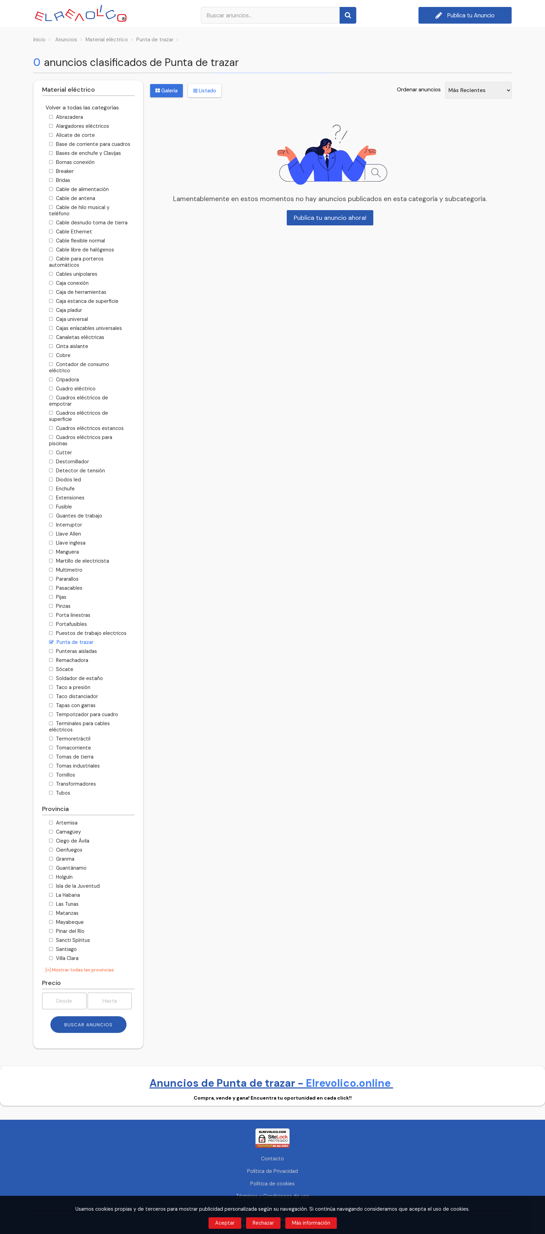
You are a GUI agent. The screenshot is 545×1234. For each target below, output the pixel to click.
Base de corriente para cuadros (89, 144)
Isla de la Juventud (74, 886)
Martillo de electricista (79, 561)
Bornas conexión (72, 162)
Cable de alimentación (79, 189)
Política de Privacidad (272, 1171)
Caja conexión (69, 283)
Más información (311, 1223)
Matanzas (64, 913)
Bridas (59, 180)
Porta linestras (69, 615)
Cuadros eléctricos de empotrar (78, 401)
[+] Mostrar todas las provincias (80, 970)
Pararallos (64, 579)
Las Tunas (64, 904)
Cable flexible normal (77, 241)
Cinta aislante (68, 346)
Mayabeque (66, 922)
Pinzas (60, 606)
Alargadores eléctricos (79, 126)
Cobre (60, 355)
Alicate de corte (72, 135)
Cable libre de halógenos (81, 250)
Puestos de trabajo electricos (88, 633)
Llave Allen (65, 534)
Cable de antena (72, 198)
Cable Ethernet (70, 232)
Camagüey (65, 832)
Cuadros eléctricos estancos (86, 428)
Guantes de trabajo (75, 516)
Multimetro (65, 570)
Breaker (61, 171)
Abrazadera (66, 117)
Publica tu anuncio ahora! (330, 218)
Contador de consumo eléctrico (79, 367)
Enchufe (62, 489)
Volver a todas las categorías (82, 107)
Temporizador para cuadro (83, 714)
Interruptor (65, 525)
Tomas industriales (74, 766)
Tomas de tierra (71, 757)
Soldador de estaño (76, 678)
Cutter (60, 452)
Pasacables (65, 588)
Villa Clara (64, 958)
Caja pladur (65, 310)
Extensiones (66, 498)
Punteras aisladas (73, 651)
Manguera (64, 552)
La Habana (64, 895)
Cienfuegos (65, 850)
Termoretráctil (69, 739)
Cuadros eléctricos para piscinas (80, 440)
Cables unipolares (73, 274)
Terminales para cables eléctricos (79, 726)
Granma (61, 859)
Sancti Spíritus (69, 940)
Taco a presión (69, 687)
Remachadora (68, 660)
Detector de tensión (77, 470)
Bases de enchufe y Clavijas (85, 153)
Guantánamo (68, 868)
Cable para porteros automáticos (76, 262)
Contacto (272, 1159)
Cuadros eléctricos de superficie (78, 416)
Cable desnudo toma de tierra (88, 223)
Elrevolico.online (349, 1083)
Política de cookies (272, 1184)
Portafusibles (68, 624)
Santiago (63, 949)
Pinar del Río (66, 931)
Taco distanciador (73, 696)
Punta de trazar (71, 642)
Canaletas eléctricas (76, 337)
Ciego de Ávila (69, 841)
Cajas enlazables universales (85, 328)
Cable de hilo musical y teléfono (79, 210)
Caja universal (68, 319)
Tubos (59, 793)
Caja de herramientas (77, 292)
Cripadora (64, 379)
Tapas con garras (72, 705)
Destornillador (69, 461)
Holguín (61, 877)
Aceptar (225, 1223)
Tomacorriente (70, 748)
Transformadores (72, 784)
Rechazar (263, 1223)
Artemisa (63, 823)
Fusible (60, 507)
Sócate (61, 669)
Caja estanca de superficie (84, 301)
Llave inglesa (67, 543)
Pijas (57, 597)
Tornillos (62, 775)
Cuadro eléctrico (72, 389)
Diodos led (65, 480)
